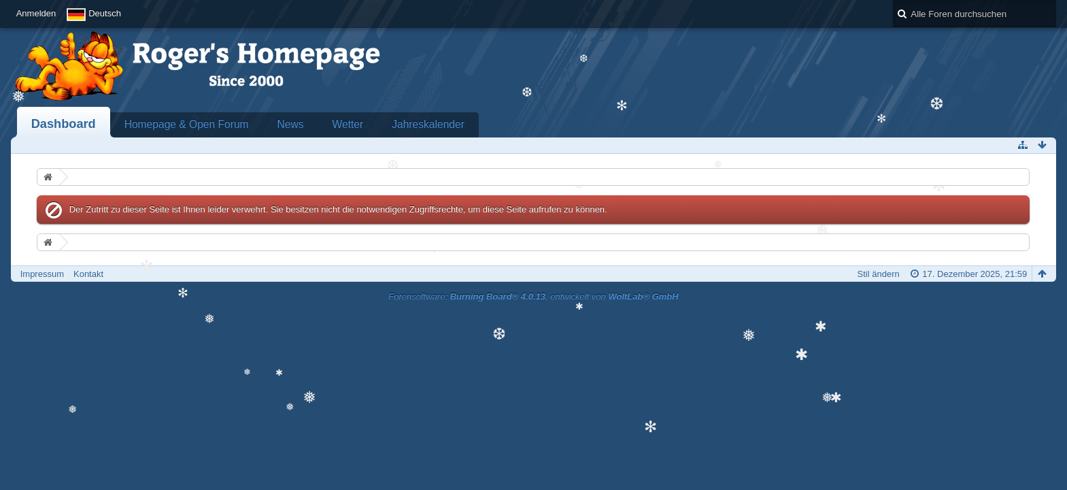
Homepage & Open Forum (186, 124)
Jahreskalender (428, 124)
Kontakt (88, 274)
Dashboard (63, 124)
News (290, 124)
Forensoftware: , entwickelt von (533, 296)
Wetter (348, 124)
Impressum (42, 274)
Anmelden (36, 13)
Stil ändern (879, 274)
